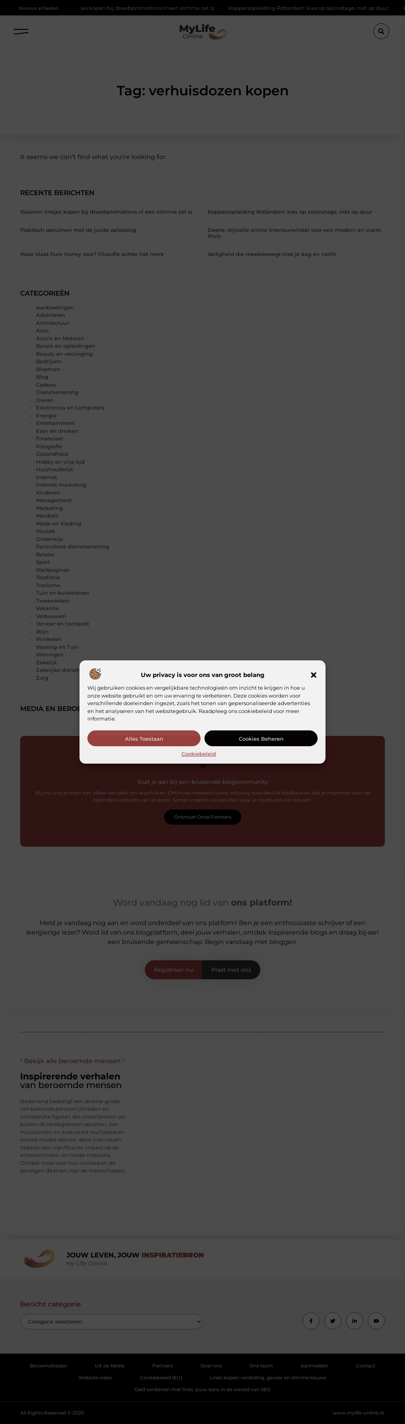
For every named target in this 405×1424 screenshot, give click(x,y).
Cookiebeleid (199, 754)
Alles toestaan (144, 739)
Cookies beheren (261, 739)
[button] (314, 675)
